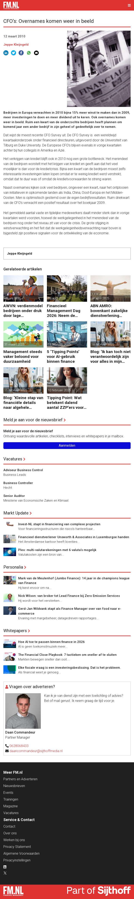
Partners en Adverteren (20, 779)
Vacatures (12, 458)
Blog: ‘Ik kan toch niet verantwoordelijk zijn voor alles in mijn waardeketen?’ (110, 356)
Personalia (13, 567)
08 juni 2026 (12, 298)
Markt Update (16, 513)
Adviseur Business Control (23, 470)
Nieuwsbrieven (14, 786)
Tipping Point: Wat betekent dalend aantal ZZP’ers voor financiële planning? (66, 402)
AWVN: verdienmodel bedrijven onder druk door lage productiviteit (23, 310)
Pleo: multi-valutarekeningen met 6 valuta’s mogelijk (57, 550)
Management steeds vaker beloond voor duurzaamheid (22, 356)
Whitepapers (15, 630)
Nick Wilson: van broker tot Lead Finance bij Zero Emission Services (69, 596)
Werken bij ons (14, 840)
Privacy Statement (17, 847)
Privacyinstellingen (16, 860)
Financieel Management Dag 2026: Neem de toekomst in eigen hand (64, 310)
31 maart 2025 (14, 344)
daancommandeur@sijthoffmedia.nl (36, 751)
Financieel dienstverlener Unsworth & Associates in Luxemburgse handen (73, 537)
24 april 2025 (100, 298)
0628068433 (19, 746)
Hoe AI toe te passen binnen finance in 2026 (51, 642)
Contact (9, 826)
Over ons (10, 833)
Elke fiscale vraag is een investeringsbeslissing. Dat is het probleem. (69, 668)
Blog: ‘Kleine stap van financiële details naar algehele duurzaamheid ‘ (23, 402)
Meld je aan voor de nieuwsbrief (33, 419)
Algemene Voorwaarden (21, 853)
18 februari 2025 (59, 344)
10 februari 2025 (59, 390)
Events (8, 793)
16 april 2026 (57, 298)
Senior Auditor (14, 496)
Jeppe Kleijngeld (16, 44)
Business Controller (18, 483)
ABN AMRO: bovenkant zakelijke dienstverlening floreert (109, 310)
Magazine (10, 806)
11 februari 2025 (15, 390)
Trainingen (10, 799)
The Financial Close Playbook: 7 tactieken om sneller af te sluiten (67, 655)
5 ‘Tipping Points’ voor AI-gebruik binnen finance (63, 356)
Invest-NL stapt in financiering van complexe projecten (59, 524)
